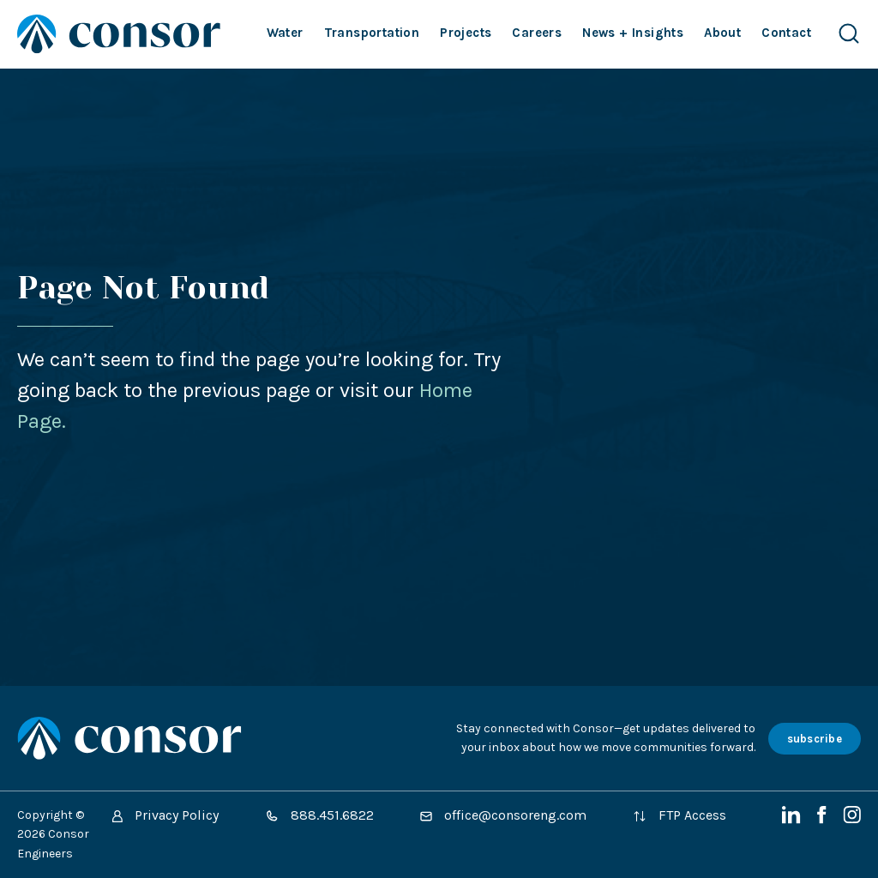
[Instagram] (852, 819)
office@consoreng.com (503, 815)
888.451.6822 (319, 815)
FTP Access (679, 815)
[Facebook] (823, 819)
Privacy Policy (165, 815)
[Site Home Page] (119, 34)
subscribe (814, 738)
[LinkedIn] (793, 819)
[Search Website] (849, 34)
